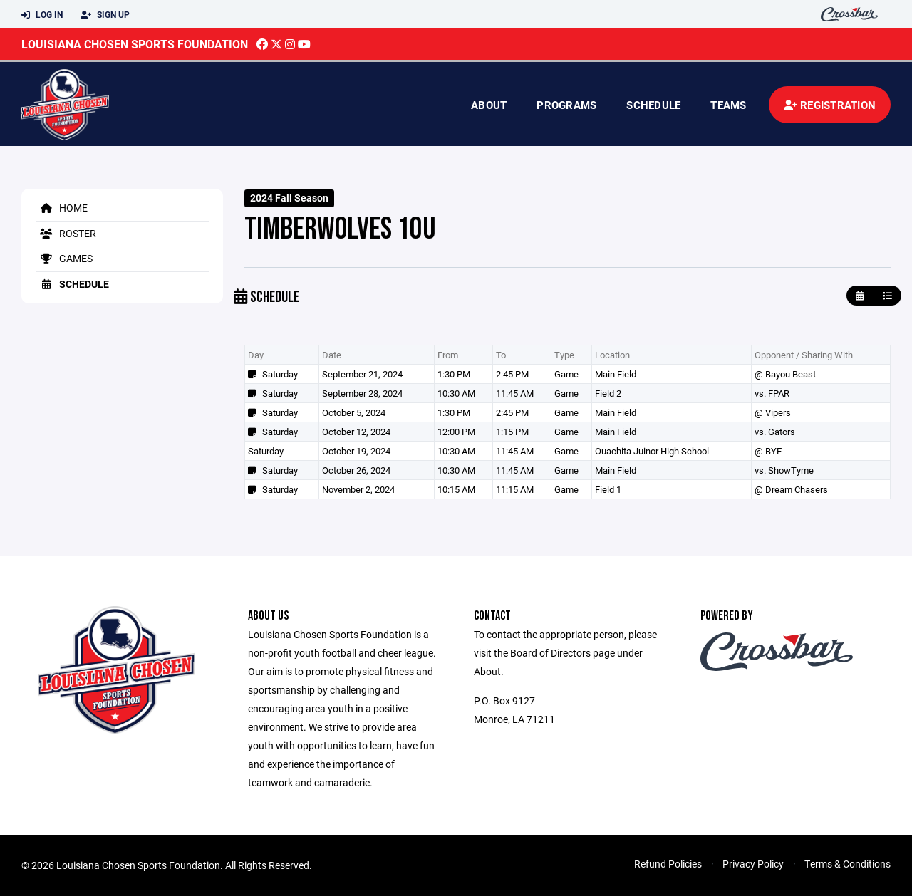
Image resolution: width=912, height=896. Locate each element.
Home (62, 207)
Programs (566, 105)
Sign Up (105, 15)
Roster (66, 233)
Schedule (653, 105)
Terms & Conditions (847, 863)
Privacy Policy (753, 863)
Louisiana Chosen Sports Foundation (134, 43)
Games (64, 258)
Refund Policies (668, 863)
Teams (728, 105)
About (489, 105)
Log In (42, 15)
